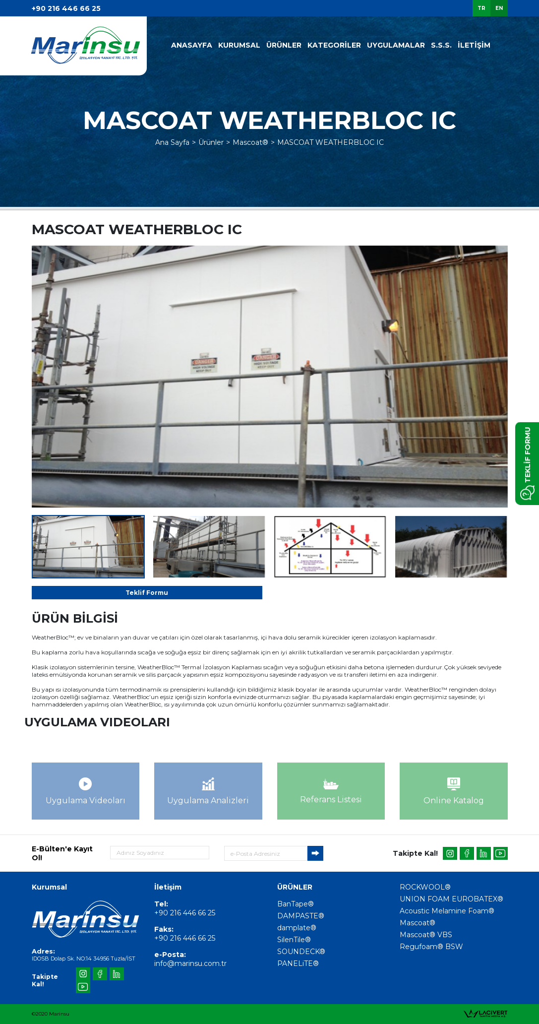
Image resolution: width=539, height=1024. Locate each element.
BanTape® (295, 903)
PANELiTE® (298, 963)
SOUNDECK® (301, 951)
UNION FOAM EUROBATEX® (451, 899)
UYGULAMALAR (396, 45)
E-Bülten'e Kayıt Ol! (62, 853)
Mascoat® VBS (426, 934)
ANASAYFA (191, 45)
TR (481, 8)
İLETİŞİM (474, 45)
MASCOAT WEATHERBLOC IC (330, 142)
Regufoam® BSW (431, 946)
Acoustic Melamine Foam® (447, 910)
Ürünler (211, 142)
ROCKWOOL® (425, 887)
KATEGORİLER (334, 45)
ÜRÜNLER (283, 45)
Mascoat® (250, 142)
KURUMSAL (239, 45)
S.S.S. (441, 45)
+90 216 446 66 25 (66, 8)
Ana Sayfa (172, 142)
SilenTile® (294, 939)
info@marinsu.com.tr (190, 963)
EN (499, 8)
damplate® (296, 927)
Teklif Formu (146, 592)
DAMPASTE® (300, 915)
